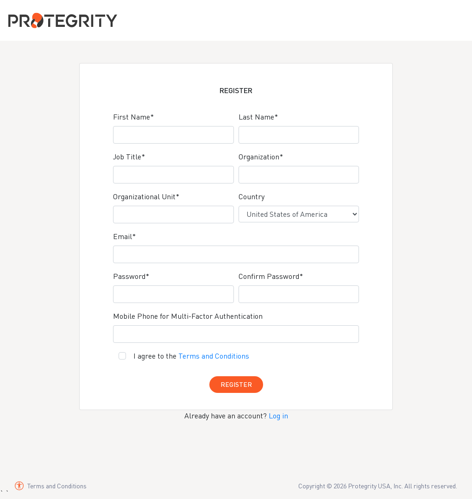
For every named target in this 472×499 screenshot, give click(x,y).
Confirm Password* (271, 276)
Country (251, 196)
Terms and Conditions (213, 355)
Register (236, 384)
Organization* (261, 156)
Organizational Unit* (146, 196)
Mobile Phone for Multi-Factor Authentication (188, 316)
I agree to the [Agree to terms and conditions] (191, 355)
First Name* (133, 116)
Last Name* (258, 116)
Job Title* (129, 156)
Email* (124, 236)
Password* (131, 276)
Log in (278, 415)
